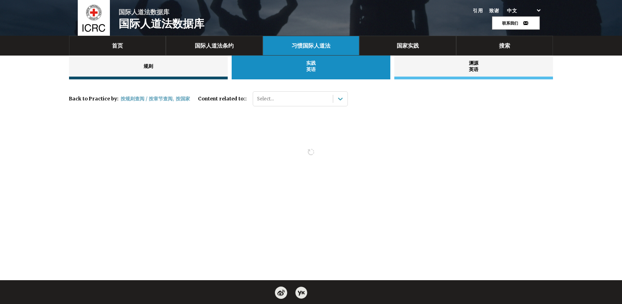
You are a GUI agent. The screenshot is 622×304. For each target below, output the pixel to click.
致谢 (494, 10)
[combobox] (257, 98)
